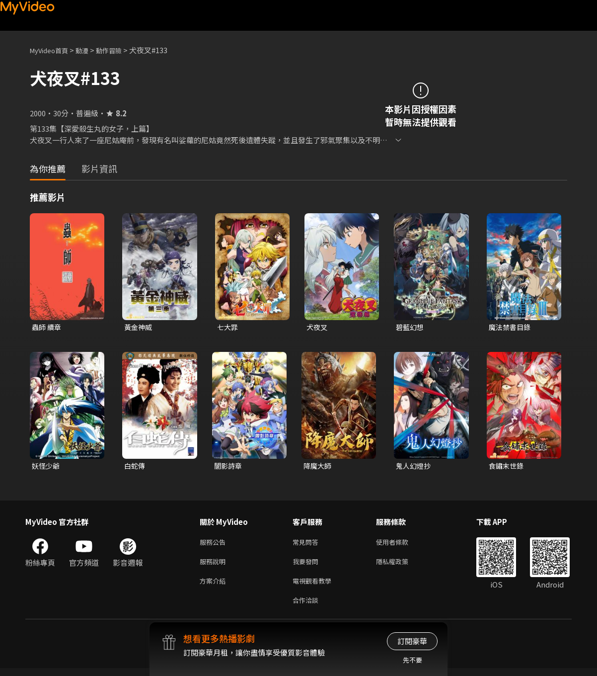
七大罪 (228, 327)
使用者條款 (400, 544)
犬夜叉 (317, 327)
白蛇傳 (135, 467)
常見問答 (307, 544)
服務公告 (214, 544)
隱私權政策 (400, 565)
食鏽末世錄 (507, 467)
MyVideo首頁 (52, 50)
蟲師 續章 (47, 327)
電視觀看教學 (315, 586)
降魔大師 (318, 467)
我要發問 (307, 565)
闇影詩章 (229, 467)
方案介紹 (214, 586)
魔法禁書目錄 (511, 327)
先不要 (412, 660)
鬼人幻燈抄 (414, 467)
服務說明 (214, 565)
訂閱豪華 (412, 641)
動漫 (89, 50)
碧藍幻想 (411, 327)
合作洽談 (307, 607)
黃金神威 (139, 327)
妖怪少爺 (47, 467)
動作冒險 (120, 50)
